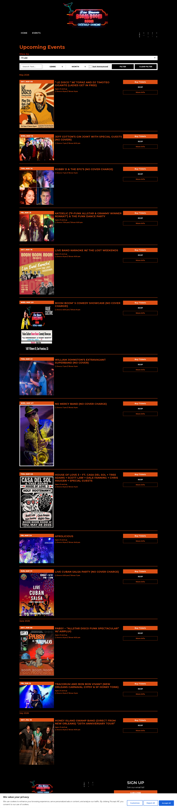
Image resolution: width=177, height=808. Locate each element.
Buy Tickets (140, 82)
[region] (88, 800)
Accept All (165, 803)
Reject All (149, 803)
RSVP (140, 87)
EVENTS (36, 33)
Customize (131, 803)
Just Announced (100, 67)
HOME (24, 33)
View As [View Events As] (24, 54)
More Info (140, 92)
